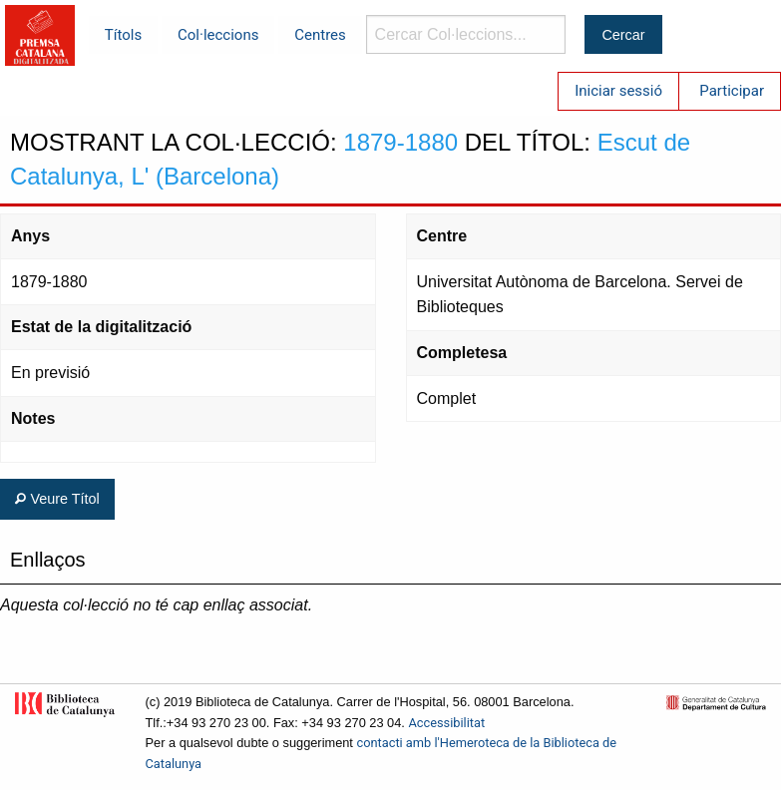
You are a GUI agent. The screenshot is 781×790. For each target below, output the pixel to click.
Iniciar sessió (618, 91)
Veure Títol (57, 499)
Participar (731, 91)
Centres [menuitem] (320, 35)
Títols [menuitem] (123, 35)
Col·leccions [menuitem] (218, 35)
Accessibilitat (446, 722)
